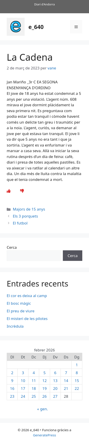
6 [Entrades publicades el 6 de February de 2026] (55, 372)
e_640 (36, 27)
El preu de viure (20, 310)
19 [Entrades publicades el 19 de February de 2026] (44, 388)
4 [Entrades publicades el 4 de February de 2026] (34, 372)
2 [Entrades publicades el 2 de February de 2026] (12, 372)
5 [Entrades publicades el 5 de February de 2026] (44, 372)
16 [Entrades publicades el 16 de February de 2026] (12, 388)
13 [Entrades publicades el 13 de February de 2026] (55, 380)
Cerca (12, 247)
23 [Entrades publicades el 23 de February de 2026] (12, 396)
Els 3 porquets (25, 216)
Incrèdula (16, 326)
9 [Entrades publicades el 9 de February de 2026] (12, 380)
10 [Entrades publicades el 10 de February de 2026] (23, 380)
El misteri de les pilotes (28, 318)
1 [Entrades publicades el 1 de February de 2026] (77, 364)
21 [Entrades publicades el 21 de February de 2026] (66, 388)
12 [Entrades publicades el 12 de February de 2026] (44, 380)
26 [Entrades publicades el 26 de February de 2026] (44, 396)
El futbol (20, 223)
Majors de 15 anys (29, 209)
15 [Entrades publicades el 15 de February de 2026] (77, 380)
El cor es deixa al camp (27, 295)
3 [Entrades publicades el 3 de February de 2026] (23, 372)
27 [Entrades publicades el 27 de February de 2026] (55, 396)
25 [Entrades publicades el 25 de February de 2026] (34, 396)
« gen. (42, 408)
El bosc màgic (19, 303)
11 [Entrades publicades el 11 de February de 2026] (34, 380)
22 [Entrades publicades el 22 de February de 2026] (77, 388)
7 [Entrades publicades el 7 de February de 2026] (66, 372)
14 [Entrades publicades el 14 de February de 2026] (66, 380)
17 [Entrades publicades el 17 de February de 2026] (23, 388)
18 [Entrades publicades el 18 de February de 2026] (34, 388)
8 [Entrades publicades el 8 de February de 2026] (77, 372)
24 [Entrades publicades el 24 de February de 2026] (23, 396)
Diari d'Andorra (44, 4)
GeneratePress (44, 435)
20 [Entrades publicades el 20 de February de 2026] (55, 388)
